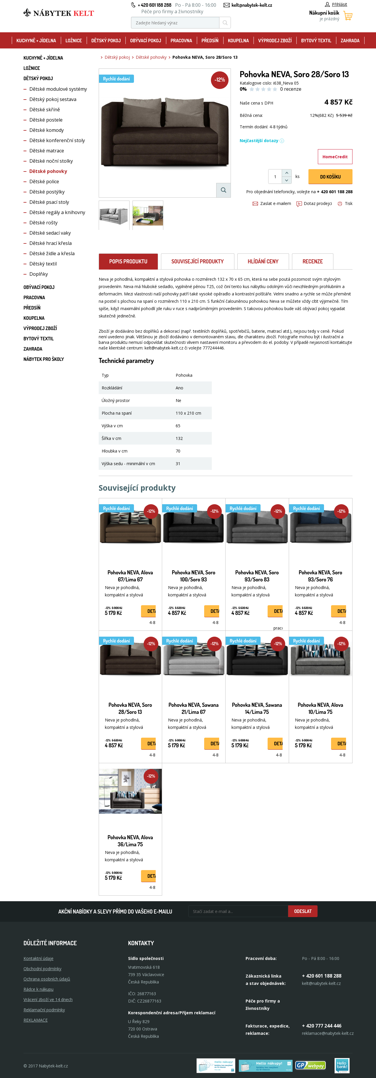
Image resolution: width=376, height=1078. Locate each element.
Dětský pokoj (106, 40)
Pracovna (181, 40)
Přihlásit (336, 4)
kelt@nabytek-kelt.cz (252, 5)
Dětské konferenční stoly (57, 140)
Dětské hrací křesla (50, 243)
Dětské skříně (44, 109)
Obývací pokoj (145, 40)
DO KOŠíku (330, 177)
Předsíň (210, 40)
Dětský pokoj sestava (52, 99)
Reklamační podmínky (44, 1010)
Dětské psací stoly (49, 202)
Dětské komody (46, 130)
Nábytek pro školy (44, 359)
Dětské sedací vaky (50, 233)
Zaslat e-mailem (272, 203)
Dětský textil (43, 263)
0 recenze (290, 89)
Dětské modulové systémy (58, 89)
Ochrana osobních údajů (47, 979)
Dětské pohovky (48, 171)
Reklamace (36, 1020)
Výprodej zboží (275, 40)
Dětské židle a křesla (52, 253)
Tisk (345, 203)
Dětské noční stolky (51, 161)
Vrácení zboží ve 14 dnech (48, 999)
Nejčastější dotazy (262, 140)
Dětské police (44, 181)
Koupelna (238, 40)
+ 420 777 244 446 (321, 1025)
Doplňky (38, 274)
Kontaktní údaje (38, 958)
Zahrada (350, 40)
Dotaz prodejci (314, 203)
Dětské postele (46, 120)
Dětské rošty (43, 222)
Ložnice (74, 40)
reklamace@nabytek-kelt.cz (328, 1033)
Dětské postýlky (47, 192)
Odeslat (303, 911)
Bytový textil (316, 40)
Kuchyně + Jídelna (36, 40)
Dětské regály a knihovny (57, 212)
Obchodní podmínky (42, 968)
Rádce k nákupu (38, 989)
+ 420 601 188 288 (154, 5)
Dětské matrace (46, 150)
